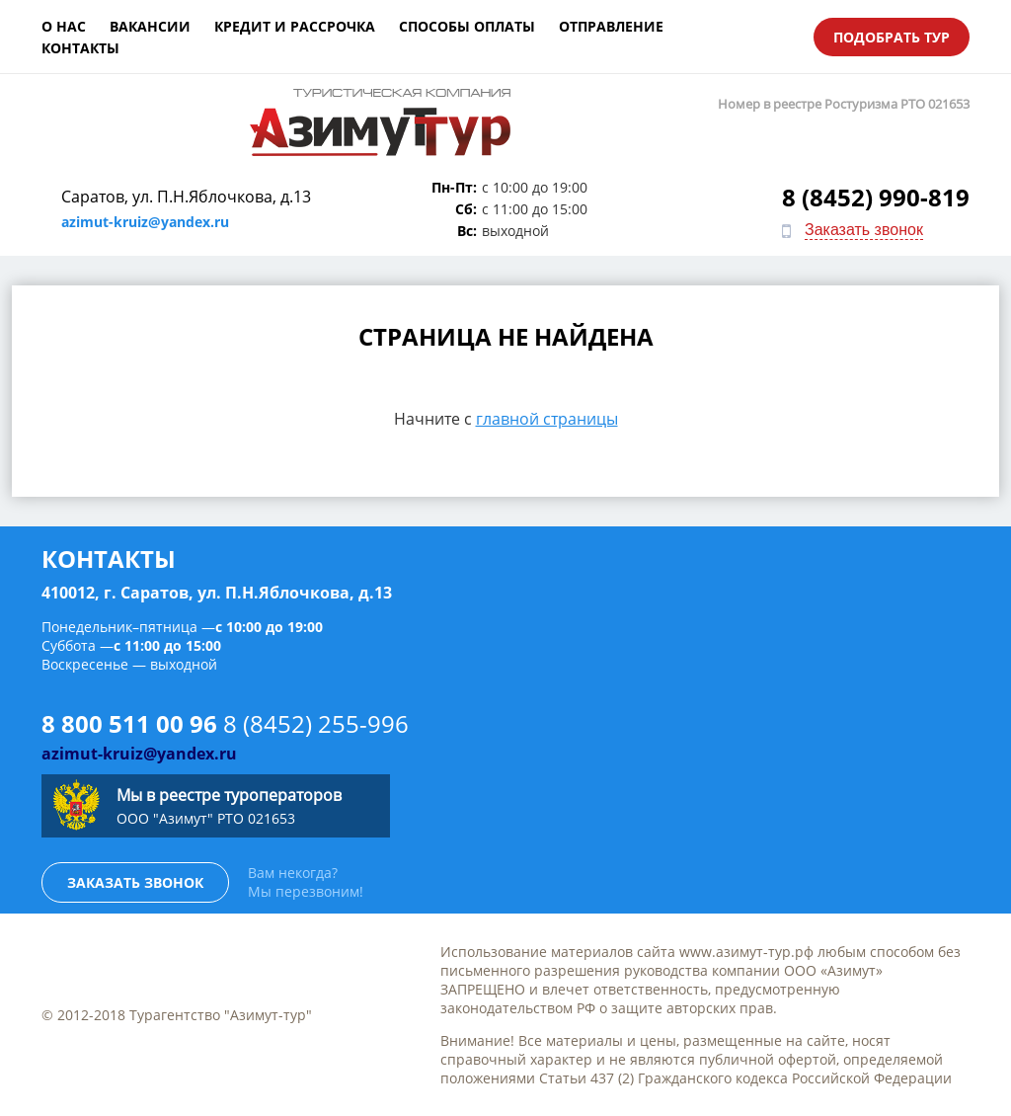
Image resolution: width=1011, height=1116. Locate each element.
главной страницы (547, 419)
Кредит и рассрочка (294, 26)
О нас (63, 26)
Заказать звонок (864, 229)
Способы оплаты (467, 26)
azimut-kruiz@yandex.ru (145, 221)
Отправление (611, 26)
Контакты (80, 48)
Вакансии (150, 26)
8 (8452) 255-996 (316, 723)
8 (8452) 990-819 (876, 197)
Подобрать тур (891, 37)
